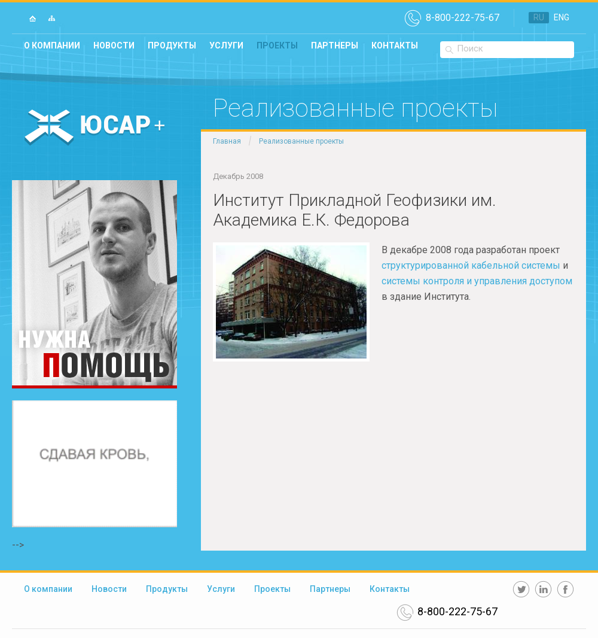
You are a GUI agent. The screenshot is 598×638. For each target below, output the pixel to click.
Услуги (226, 45)
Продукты (172, 45)
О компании (52, 45)
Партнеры (334, 45)
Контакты (394, 45)
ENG (561, 17)
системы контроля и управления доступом (477, 281)
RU (538, 17)
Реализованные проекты (301, 141)
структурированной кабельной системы (471, 265)
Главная (227, 141)
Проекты (277, 45)
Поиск (470, 48)
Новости (114, 45)
